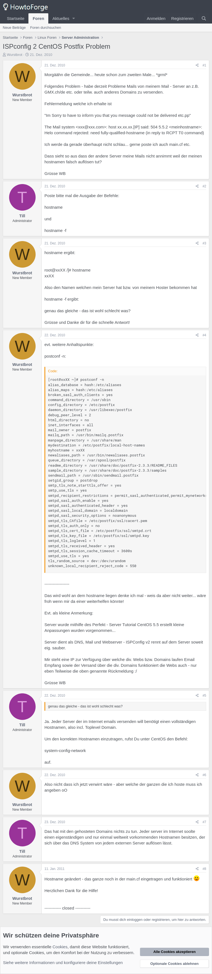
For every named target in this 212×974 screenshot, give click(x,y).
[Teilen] (197, 65)
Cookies (59, 946)
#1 (204, 65)
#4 (204, 335)
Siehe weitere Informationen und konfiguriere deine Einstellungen (63, 962)
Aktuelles (60, 18)
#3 (204, 243)
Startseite (15, 18)
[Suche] (203, 18)
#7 (204, 822)
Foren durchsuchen (45, 27)
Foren (38, 18)
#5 (204, 695)
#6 (204, 775)
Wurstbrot (14, 55)
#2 (204, 186)
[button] (74, 18)
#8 (204, 869)
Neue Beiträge (14, 27)
